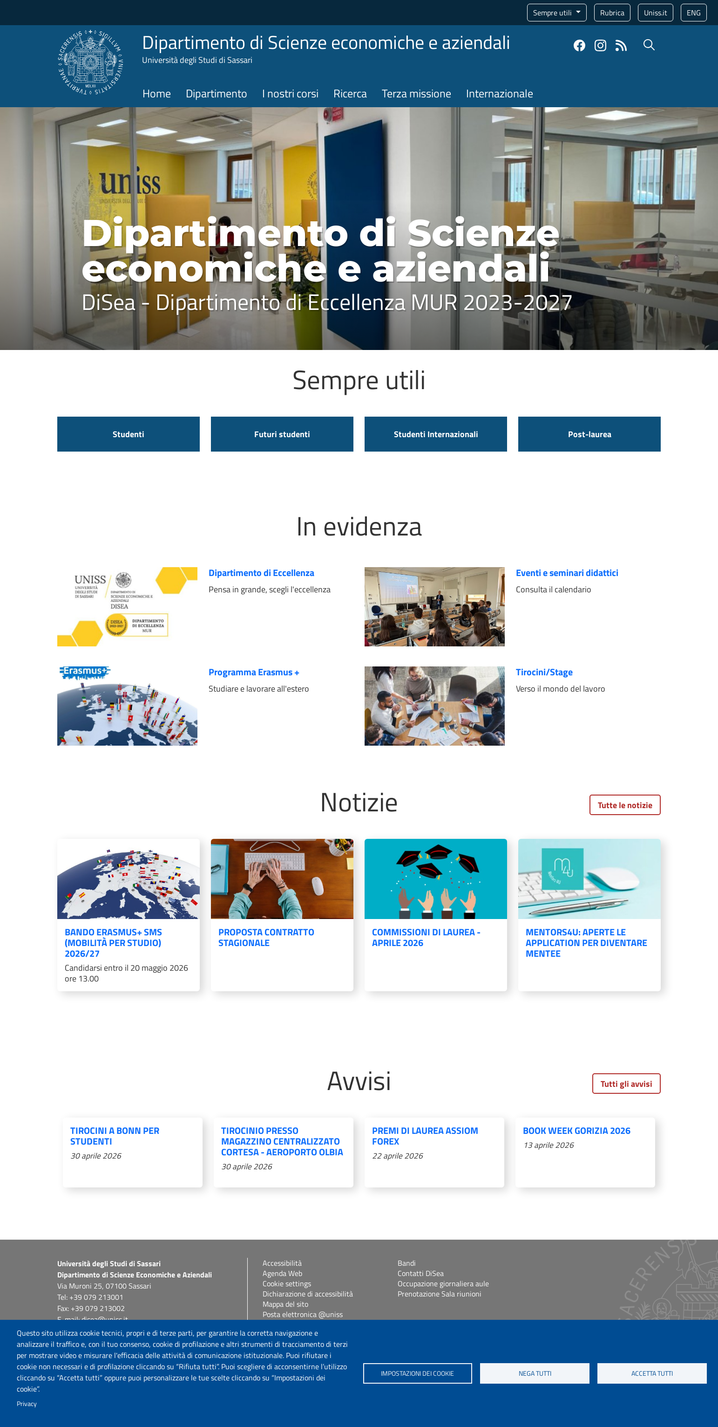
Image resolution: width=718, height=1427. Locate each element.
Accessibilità (282, 1263)
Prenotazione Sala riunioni (439, 1294)
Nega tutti (535, 1373)
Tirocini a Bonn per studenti (114, 1135)
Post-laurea (589, 434)
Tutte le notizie (625, 805)
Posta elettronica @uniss (303, 1314)
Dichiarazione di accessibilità (308, 1294)
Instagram (600, 45)
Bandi (407, 1263)
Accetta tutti (652, 1373)
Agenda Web (282, 1273)
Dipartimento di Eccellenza (261, 572)
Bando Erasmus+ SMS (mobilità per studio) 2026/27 (113, 942)
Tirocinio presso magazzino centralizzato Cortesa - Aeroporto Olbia (282, 1141)
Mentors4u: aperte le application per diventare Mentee (586, 942)
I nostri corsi (290, 93)
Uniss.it (655, 12)
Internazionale (499, 93)
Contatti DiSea (421, 1273)
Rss (621, 45)
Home (156, 93)
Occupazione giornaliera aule (443, 1283)
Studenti (128, 434)
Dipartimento (216, 93)
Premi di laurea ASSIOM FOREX (425, 1135)
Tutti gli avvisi (626, 1083)
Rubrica (612, 12)
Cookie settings (287, 1283)
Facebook (579, 45)
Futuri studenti (282, 434)
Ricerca (350, 93)
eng (694, 12)
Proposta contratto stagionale (266, 937)
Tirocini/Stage (544, 672)
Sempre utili (553, 12)
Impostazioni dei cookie (417, 1373)
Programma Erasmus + (254, 672)
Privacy (27, 1403)
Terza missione (416, 93)
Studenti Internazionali (436, 434)
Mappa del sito (285, 1304)
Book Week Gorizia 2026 (576, 1130)
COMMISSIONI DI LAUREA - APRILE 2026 (426, 937)
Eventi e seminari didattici (567, 572)
